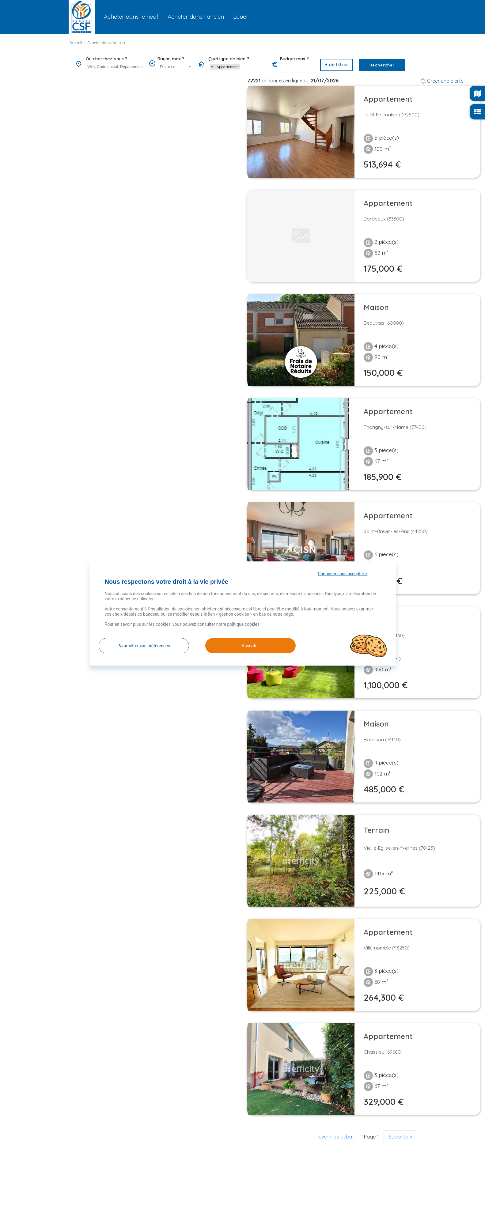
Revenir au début (335, 1137)
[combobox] (115, 67)
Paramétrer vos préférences (143, 645)
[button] (336, 65)
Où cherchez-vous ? (106, 59)
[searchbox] (115, 66)
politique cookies (243, 624)
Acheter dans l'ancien (106, 42)
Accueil (76, 42)
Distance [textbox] (167, 66)
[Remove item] (212, 67)
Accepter (243, 645)
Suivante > (400, 1137)
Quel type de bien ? (228, 59)
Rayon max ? (170, 59)
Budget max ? (294, 59)
